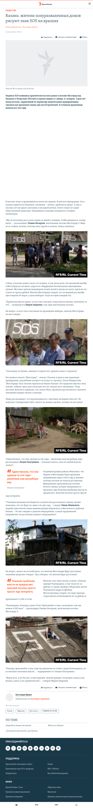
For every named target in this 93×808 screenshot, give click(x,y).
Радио (50, 764)
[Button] (46, 37)
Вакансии (52, 792)
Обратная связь (54, 787)
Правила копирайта (14, 797)
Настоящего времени (39, 699)
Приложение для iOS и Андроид (20, 769)
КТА (36, 805)
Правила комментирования (18, 792)
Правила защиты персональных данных (65, 797)
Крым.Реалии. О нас (14, 787)
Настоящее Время (30, 27)
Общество (11, 10)
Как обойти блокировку (58, 773)
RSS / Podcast (53, 769)
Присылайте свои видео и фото (19, 764)
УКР (56, 805)
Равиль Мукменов (13, 27)
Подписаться (11, 773)
